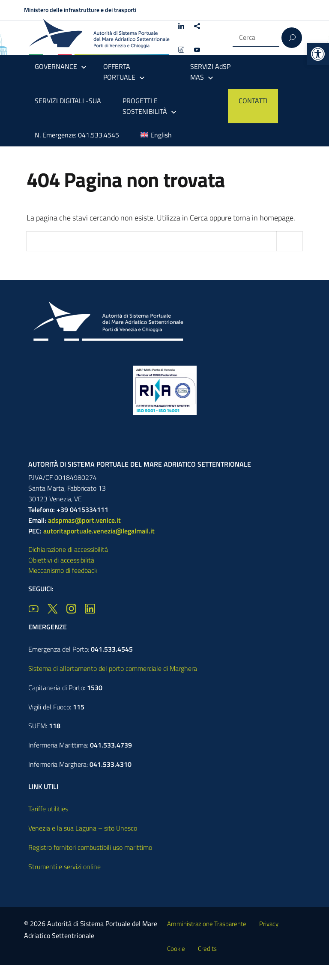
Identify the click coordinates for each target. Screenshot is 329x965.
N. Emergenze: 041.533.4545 (77, 135)
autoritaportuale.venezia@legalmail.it (99, 531)
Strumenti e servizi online (64, 866)
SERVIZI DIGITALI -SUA (68, 100)
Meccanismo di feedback (63, 570)
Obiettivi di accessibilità (61, 560)
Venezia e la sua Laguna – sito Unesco (82, 828)
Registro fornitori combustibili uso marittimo (90, 847)
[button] (318, 54)
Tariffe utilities (48, 809)
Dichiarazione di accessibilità (68, 549)
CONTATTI (253, 100)
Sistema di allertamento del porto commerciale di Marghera (112, 668)
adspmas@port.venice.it (84, 520)
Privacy (268, 924)
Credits (207, 948)
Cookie (176, 948)
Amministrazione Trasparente (206, 924)
